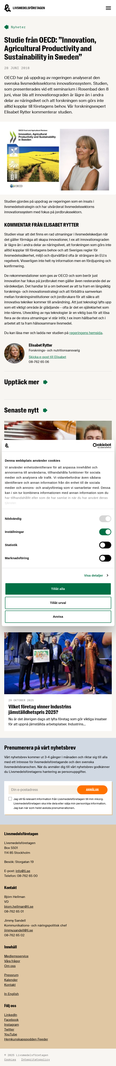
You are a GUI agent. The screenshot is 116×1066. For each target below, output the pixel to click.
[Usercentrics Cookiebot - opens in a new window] (92, 446)
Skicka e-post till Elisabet (47, 357)
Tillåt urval (58, 603)
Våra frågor (12, 961)
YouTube (10, 1034)
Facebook (11, 1020)
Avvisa (58, 616)
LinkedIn (10, 1015)
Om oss (10, 966)
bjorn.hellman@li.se (18, 906)
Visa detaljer (93, 575)
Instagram (11, 1025)
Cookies (10, 1059)
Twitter (9, 1029)
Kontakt (10, 985)
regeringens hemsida (85, 333)
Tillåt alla (58, 589)
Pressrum (11, 975)
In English (11, 994)
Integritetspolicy (35, 1059)
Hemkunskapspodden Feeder (26, 1039)
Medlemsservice (16, 956)
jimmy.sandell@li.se (18, 930)
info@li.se (23, 871)
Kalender (11, 980)
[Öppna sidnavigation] (108, 8)
